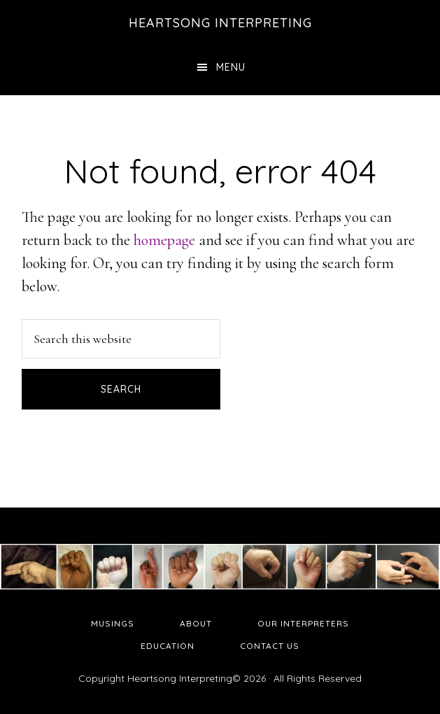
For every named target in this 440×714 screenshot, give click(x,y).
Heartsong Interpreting (220, 23)
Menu (231, 67)
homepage (164, 240)
